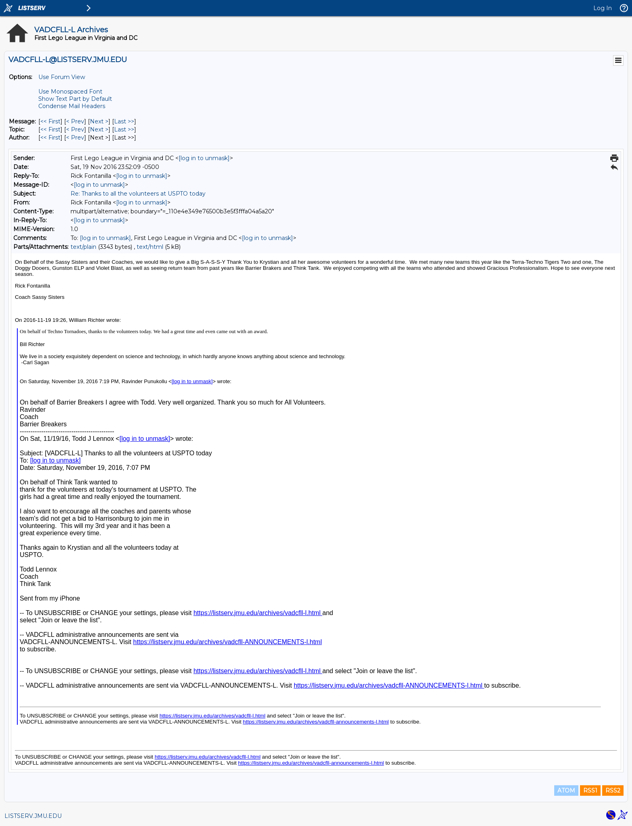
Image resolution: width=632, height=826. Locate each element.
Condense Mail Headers (71, 106)
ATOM (566, 790)
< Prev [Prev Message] (75, 121)
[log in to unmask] (204, 158)
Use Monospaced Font (70, 91)
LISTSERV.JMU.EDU (33, 816)
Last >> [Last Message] (124, 121)
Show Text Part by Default (75, 98)
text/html (150, 246)
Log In (602, 8)
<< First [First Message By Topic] (50, 129)
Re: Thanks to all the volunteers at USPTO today (138, 193)
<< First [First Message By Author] (50, 137)
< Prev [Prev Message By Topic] (75, 129)
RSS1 (590, 790)
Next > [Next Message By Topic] (99, 129)
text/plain (83, 246)
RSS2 (612, 790)
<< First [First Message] (50, 121)
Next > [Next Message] (99, 121)
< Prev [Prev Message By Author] (75, 137)
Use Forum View (61, 77)
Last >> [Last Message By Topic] (124, 129)
